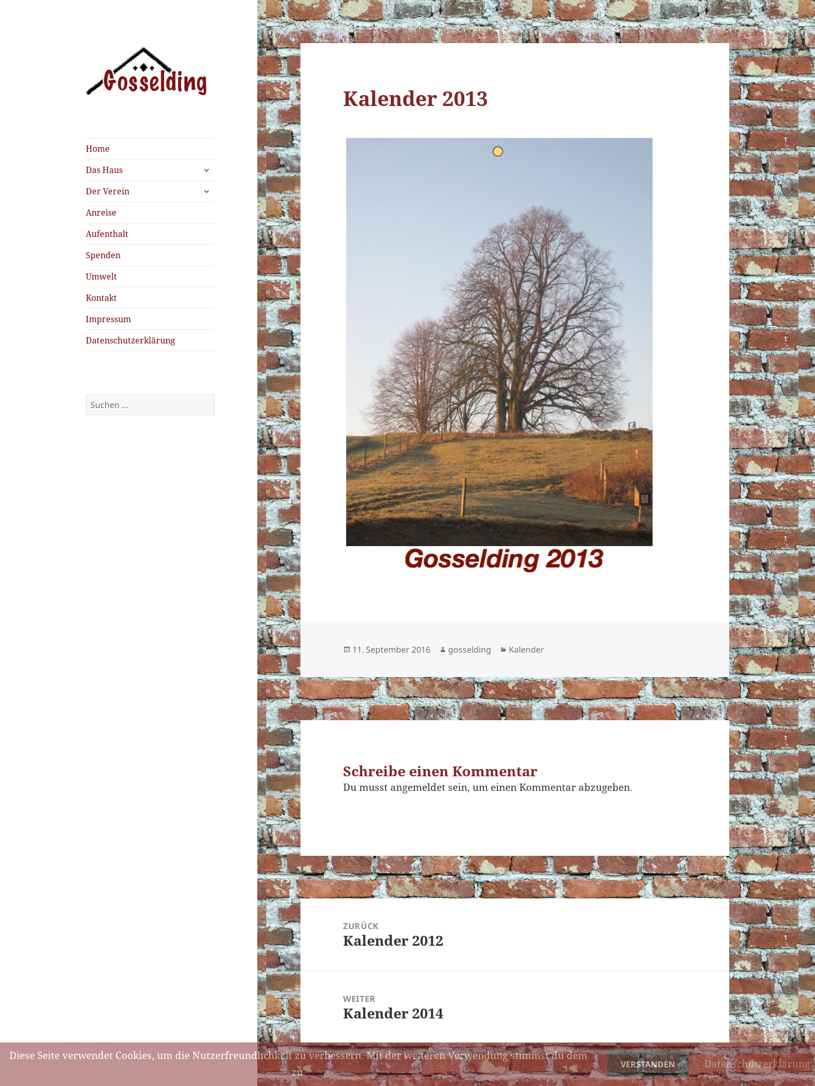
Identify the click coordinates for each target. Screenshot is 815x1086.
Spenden (103, 255)
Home (98, 148)
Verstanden (648, 1064)
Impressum (108, 319)
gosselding (469, 649)
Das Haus (104, 170)
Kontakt (101, 297)
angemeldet (417, 787)
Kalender (526, 649)
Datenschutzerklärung (130, 340)
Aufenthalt (107, 234)
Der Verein (107, 191)
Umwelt (101, 276)
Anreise (101, 212)
